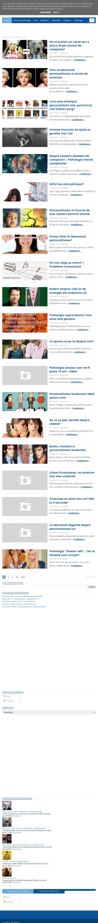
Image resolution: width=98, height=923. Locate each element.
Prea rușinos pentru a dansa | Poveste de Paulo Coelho (23, 842)
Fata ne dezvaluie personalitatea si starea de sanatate (63, 72)
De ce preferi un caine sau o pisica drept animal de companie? (62, 45)
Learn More (45, 12)
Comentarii (9, 698)
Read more (17, 813)
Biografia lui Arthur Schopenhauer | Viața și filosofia (23, 809)
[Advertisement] (22, 646)
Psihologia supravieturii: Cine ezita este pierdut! (63, 311)
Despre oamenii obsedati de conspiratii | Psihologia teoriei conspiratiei (66, 151)
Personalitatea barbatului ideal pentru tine (66, 391)
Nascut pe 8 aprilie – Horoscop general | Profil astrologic (24, 604)
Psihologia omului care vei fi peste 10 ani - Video (64, 364)
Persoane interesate (49, 889)
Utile (16, 31)
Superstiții (56, 22)
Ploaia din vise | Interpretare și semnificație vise (21, 596)
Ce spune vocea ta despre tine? (60, 336)
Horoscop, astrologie (22, 22)
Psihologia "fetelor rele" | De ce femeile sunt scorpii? (60, 550)
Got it (56, 12)
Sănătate (7, 31)
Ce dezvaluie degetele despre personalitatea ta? (58, 524)
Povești (89, 26)
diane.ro (16, 920)
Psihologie (78, 22)
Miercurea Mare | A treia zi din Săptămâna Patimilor (23, 594)
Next (23, 575)
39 (17, 575)
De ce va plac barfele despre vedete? (64, 415)
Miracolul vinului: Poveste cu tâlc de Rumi (19, 599)
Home (7, 22)
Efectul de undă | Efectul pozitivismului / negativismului (24, 826)
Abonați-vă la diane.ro (18, 889)
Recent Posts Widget (7, 883)
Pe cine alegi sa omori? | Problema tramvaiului (62, 258)
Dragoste (67, 22)
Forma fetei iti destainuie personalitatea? (56, 231)
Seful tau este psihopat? (55, 176)
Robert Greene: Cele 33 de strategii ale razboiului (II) (65, 284)
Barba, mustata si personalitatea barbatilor (61, 444)
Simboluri (45, 22)
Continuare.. (53, 57)
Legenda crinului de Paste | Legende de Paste (20, 602)
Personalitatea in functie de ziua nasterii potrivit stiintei (61, 205)
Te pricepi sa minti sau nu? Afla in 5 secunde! (63, 497)
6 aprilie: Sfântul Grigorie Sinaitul (16, 859)
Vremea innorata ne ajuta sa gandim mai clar (64, 125)
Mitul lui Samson (9, 876)
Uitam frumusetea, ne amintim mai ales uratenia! (63, 471)
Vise (35, 22)
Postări (7, 694)
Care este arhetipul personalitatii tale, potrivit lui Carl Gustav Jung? (65, 98)
